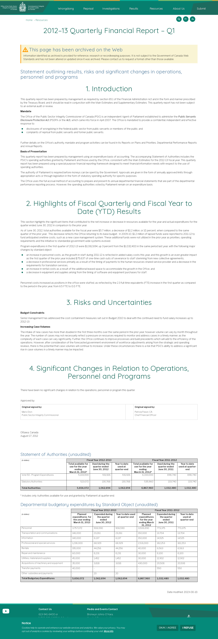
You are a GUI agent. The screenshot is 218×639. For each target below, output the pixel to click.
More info (108, 631)
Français (185, 18)
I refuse (187, 627)
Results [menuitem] (133, 8)
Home (29, 20)
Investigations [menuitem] (111, 8)
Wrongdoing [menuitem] (66, 8)
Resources (41, 20)
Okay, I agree (167, 627)
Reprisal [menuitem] (88, 8)
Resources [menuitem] (156, 8)
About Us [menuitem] (179, 8)
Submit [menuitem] (201, 8)
